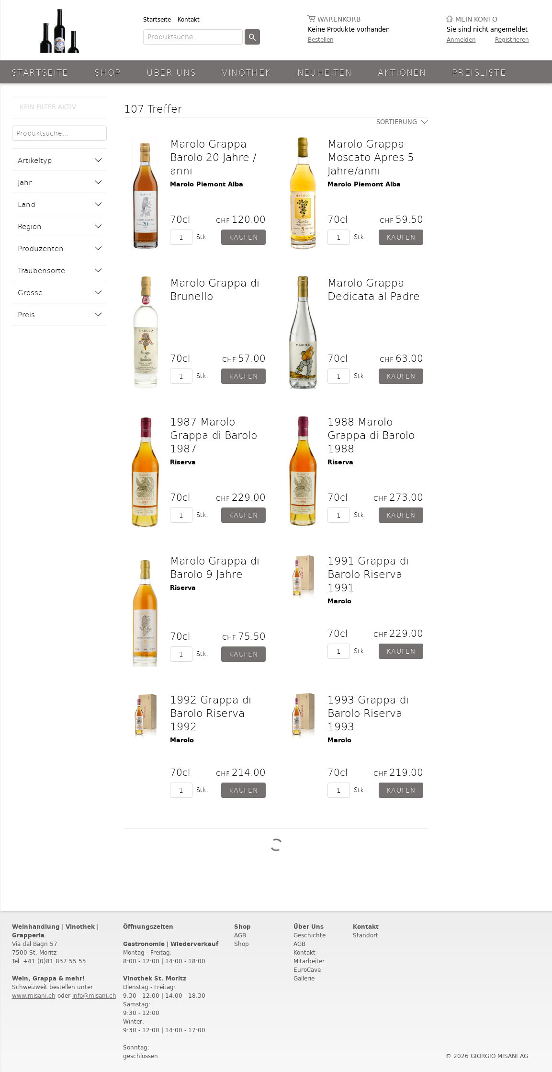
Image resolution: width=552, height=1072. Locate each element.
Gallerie (304, 978)
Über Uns (171, 72)
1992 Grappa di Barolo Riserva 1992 (210, 712)
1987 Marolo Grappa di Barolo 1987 (213, 434)
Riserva (183, 462)
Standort (365, 935)
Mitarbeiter (309, 961)
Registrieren (512, 39)
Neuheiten (324, 72)
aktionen (402, 72)
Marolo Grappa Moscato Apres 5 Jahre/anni (370, 156)
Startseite (157, 19)
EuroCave (307, 969)
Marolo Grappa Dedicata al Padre (373, 289)
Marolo (339, 601)
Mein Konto (476, 19)
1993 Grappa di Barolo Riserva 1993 (368, 712)
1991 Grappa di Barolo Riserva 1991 (368, 573)
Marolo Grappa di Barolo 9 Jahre (214, 567)
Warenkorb (339, 19)
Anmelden (461, 39)
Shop (107, 72)
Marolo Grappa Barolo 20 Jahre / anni (213, 156)
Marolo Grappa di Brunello (214, 289)
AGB (240, 935)
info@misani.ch (94, 995)
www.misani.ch (34, 995)
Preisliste (479, 72)
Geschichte (309, 935)
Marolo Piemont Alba (206, 184)
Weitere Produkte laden (276, 845)
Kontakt (189, 19)
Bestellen (321, 39)
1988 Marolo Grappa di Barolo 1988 (371, 434)
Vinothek (246, 72)
